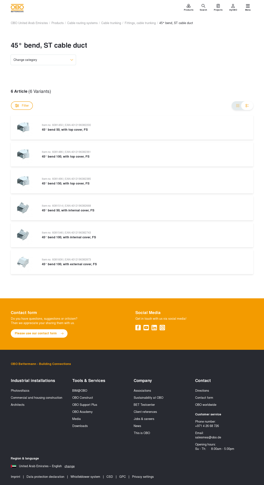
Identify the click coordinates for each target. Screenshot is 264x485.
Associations (142, 391)
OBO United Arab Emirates (29, 23)
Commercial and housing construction (36, 398)
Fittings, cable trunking (140, 23)
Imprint (15, 477)
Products (57, 23)
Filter (22, 106)
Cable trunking (111, 23)
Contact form (204, 398)
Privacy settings (143, 477)
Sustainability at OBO (148, 398)
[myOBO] (233, 8)
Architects (17, 405)
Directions (202, 391)
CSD (109, 477)
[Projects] (218, 8)
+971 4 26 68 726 (207, 426)
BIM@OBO (79, 391)
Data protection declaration (45, 477)
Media (76, 419)
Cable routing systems (82, 23)
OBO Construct (82, 398)
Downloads (80, 426)
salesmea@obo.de (208, 437)
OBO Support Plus (84, 405)
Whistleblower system (85, 477)
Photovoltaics (20, 391)
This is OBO (142, 433)
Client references (145, 412)
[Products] (188, 8)
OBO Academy (82, 412)
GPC (122, 477)
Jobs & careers (144, 419)
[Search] (203, 8)
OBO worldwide (205, 405)
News (137, 426)
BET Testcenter (144, 405)
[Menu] (247, 8)
